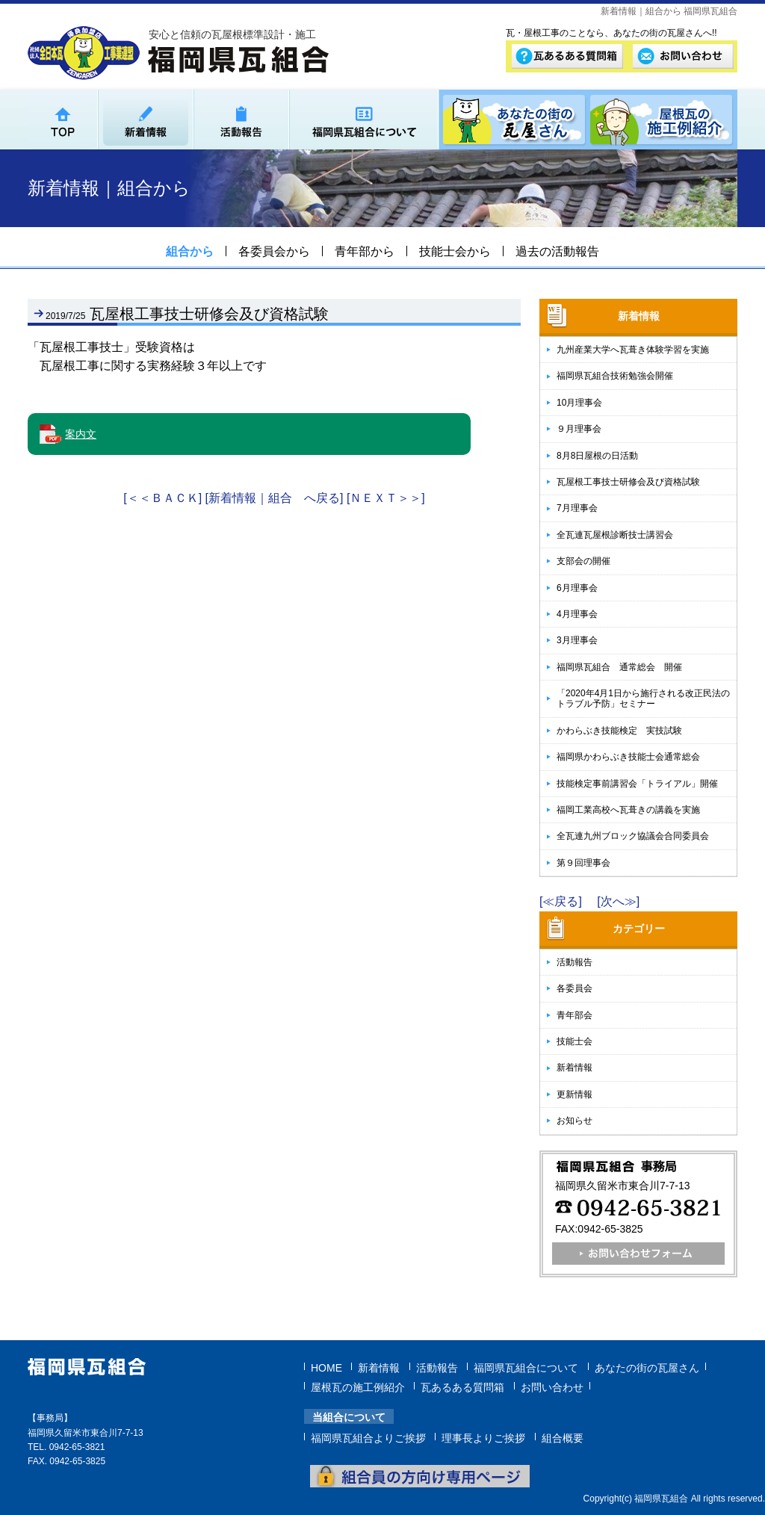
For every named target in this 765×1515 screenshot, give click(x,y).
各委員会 (574, 988)
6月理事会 (577, 588)
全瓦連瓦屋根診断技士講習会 (615, 535)
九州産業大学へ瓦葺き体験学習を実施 (633, 349)
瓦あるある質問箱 (462, 1385)
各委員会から (274, 251)
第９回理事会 (583, 863)
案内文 (80, 434)
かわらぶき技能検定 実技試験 (619, 730)
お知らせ (574, 1120)
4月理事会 (577, 614)
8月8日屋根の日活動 (597, 455)
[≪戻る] (560, 901)
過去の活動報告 (557, 251)
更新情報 (574, 1094)
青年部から (364, 251)
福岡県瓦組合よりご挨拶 (368, 1436)
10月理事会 (579, 402)
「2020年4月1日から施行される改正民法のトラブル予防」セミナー (643, 698)
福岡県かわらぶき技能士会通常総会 (628, 757)
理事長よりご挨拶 (483, 1436)
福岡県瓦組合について (526, 1366)
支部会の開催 (583, 561)
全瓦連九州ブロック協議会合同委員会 (633, 836)
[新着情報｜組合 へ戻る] (274, 498)
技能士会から (455, 251)
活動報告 (574, 962)
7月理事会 (577, 508)
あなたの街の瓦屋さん (647, 1366)
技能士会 (574, 1041)
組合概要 (562, 1436)
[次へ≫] (618, 901)
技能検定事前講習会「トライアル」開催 (637, 783)
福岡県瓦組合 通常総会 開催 (619, 667)
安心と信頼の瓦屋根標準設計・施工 (232, 34)
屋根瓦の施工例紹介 (358, 1385)
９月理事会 (579, 429)
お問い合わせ (552, 1385)
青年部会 (574, 1015)
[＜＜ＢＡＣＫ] (162, 498)
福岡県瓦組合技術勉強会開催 (615, 376)
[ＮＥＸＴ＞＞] (386, 498)
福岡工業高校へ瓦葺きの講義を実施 (628, 810)
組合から (190, 251)
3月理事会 (577, 640)
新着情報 (574, 1067)
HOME (326, 1366)
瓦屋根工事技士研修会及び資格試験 (628, 482)
